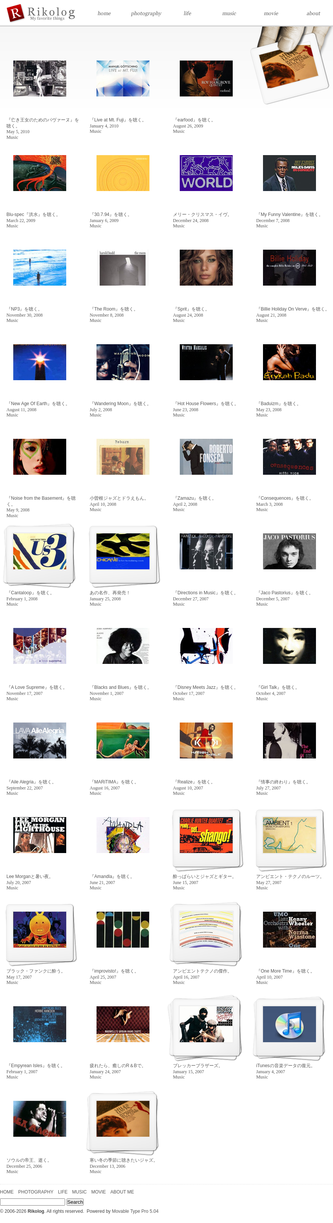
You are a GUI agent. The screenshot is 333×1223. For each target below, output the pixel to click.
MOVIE (98, 1192)
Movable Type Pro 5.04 (135, 1211)
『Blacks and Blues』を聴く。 (121, 690)
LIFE (62, 1192)
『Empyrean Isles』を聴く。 (35, 1068)
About (312, 13)
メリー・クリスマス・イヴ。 (202, 217)
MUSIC (79, 1192)
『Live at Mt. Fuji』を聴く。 (118, 123)
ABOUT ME (122, 1192)
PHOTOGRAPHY (35, 1192)
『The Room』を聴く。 (114, 312)
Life (187, 13)
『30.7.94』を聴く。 (111, 217)
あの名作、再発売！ (110, 595)
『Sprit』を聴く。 (191, 312)
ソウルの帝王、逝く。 (29, 1163)
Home (62, 13)
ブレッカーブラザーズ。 (198, 1068)
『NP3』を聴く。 (24, 312)
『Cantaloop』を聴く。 (30, 595)
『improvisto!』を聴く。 (114, 974)
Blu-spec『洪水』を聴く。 (33, 217)
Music (229, 13)
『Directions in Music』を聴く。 (205, 595)
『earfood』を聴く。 (194, 123)
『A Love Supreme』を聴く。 (36, 690)
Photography (145, 13)
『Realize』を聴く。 (194, 785)
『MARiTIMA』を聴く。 (114, 785)
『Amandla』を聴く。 (112, 879)
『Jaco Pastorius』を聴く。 (284, 595)
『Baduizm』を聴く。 (278, 406)
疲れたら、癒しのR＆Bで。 (118, 1068)
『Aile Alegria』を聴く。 (31, 785)
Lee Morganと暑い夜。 (29, 879)
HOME (7, 1192)
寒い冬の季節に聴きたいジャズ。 (124, 1163)
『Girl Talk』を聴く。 (278, 690)
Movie (270, 13)
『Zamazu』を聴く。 (194, 501)
